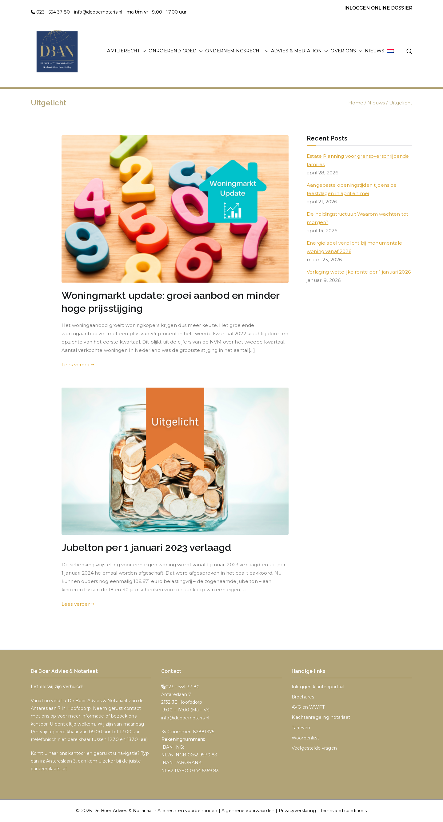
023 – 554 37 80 (183, 687)
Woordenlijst (305, 738)
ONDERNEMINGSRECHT (237, 51)
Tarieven (301, 727)
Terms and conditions (343, 810)
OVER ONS (346, 51)
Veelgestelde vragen (314, 748)
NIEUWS (375, 51)
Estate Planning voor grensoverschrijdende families (358, 160)
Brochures (303, 697)
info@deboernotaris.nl (98, 12)
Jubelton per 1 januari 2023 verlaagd (146, 547)
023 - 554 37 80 (53, 12)
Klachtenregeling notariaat (321, 717)
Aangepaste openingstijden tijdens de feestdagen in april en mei (352, 189)
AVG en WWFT (308, 707)
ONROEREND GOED (176, 51)
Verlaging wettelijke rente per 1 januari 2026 (359, 272)
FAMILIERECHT (125, 51)
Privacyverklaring (297, 810)
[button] (143, 51)
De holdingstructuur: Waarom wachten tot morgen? (357, 218)
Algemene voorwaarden (248, 810)
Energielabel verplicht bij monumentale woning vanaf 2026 (354, 247)
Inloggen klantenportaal (318, 687)
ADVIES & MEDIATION (299, 51)
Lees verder (78, 365)
